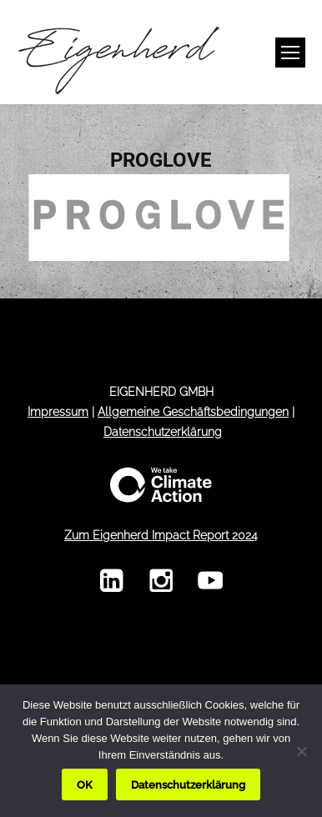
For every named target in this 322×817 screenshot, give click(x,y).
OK (85, 785)
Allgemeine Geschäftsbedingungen (193, 412)
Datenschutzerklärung (162, 432)
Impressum (58, 412)
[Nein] (301, 751)
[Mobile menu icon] (290, 53)
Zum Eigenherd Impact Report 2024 (161, 535)
